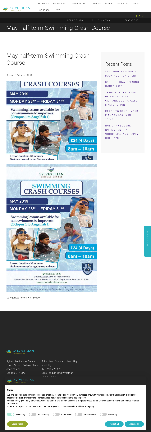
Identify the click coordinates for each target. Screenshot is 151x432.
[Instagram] (142, 15)
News (22, 297)
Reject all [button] (114, 424)
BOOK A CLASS (75, 20)
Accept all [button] (134, 424)
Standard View (63, 361)
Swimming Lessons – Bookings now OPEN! (121, 73)
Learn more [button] (17, 424)
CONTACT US (131, 20)
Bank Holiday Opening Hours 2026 (122, 84)
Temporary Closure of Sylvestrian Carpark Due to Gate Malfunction (121, 98)
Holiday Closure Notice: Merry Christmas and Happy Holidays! (122, 131)
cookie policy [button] (79, 398)
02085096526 (53, 369)
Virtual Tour (104, 20)
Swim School (33, 297)
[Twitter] (139, 15)
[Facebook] (136, 15)
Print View (47, 361)
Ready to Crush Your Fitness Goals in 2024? (121, 115)
